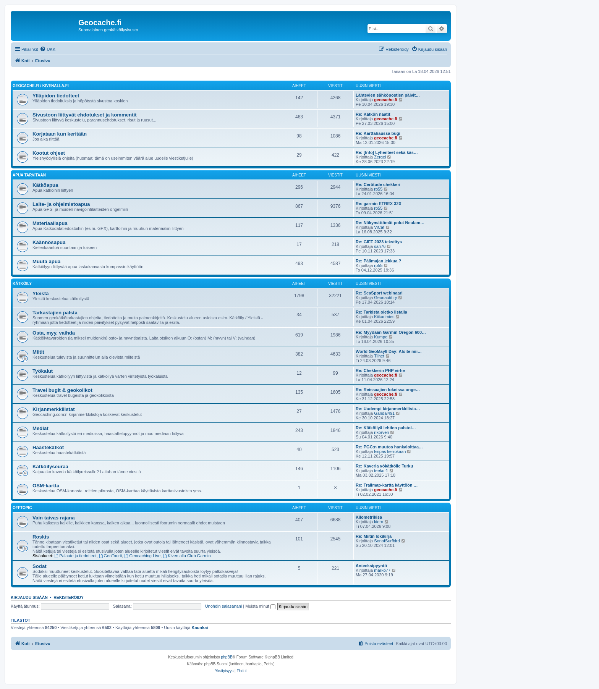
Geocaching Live (142, 555)
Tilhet (379, 356)
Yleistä (40, 293)
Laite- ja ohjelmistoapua (61, 204)
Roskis (40, 537)
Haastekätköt (48, 447)
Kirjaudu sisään (29, 597)
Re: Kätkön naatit (373, 114)
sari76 (379, 246)
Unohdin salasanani (223, 606)
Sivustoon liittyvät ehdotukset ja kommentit (84, 115)
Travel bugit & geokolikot (62, 390)
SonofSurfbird (387, 541)
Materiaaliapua (50, 223)
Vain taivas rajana (53, 518)
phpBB (227, 657)
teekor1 (381, 470)
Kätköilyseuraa (50, 466)
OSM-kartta (45, 485)
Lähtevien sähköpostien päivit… (388, 95)
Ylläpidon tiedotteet (55, 96)
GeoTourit (110, 555)
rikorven (381, 432)
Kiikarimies (384, 316)
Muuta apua (46, 261)
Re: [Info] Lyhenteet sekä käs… (387, 152)
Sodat (39, 566)
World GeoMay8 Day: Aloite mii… (389, 351)
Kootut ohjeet (48, 153)
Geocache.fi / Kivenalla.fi (41, 86)
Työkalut (42, 371)
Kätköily (22, 283)
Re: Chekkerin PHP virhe (380, 370)
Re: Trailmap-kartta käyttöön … (387, 485)
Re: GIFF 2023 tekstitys (379, 241)
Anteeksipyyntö (371, 565)
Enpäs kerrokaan (390, 451)
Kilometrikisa (369, 517)
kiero (378, 521)
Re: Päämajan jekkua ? (378, 261)
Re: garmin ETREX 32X (378, 203)
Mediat (40, 428)
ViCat (379, 227)
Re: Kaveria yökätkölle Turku (384, 466)
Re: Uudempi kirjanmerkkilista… (388, 408)
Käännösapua (48, 242)
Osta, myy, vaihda (53, 333)
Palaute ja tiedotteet (76, 555)
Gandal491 (384, 413)
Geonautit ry (385, 297)
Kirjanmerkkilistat (53, 409)
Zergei (380, 157)
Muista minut (260, 606)
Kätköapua (45, 185)
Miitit (38, 352)
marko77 (382, 570)
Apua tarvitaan (29, 175)
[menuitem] (47, 49)
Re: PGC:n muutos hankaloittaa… (389, 447)
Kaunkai (200, 627)
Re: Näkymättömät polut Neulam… (390, 222)
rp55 (378, 189)
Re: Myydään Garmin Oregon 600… (391, 332)
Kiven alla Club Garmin (186, 555)
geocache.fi (385, 99)
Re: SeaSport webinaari (379, 293)
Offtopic (22, 508)
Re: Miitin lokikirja (374, 536)
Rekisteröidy (68, 597)
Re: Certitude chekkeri (378, 184)
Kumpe (380, 337)
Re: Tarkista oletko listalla (381, 312)
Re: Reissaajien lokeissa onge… (388, 389)
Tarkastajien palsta (55, 312)
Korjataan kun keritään (59, 134)
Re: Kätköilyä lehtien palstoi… (386, 427)
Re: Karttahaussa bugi (378, 133)
